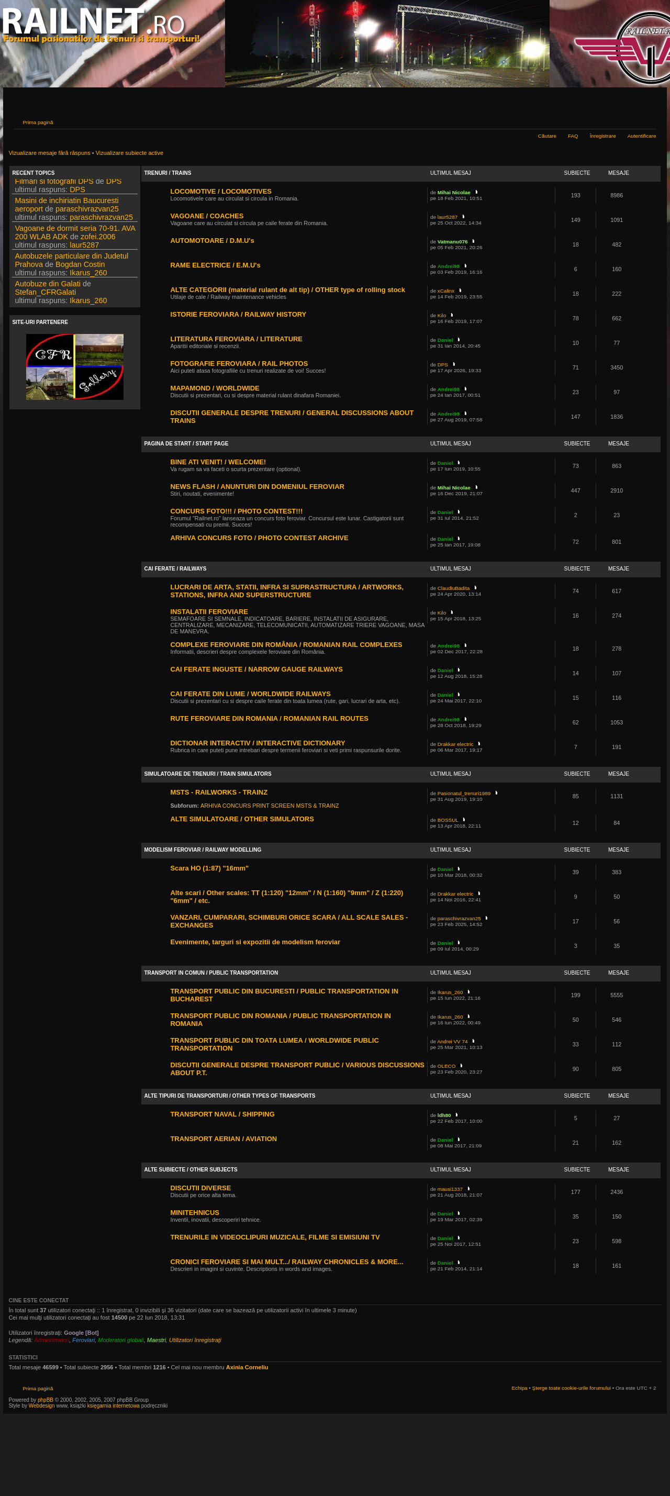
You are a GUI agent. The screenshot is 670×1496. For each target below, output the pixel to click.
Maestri (156, 1340)
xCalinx (446, 291)
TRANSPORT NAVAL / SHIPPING (222, 1114)
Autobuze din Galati (48, 287)
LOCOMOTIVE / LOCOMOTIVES (221, 191)
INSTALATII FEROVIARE (209, 612)
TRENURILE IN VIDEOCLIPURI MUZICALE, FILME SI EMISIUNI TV (274, 1237)
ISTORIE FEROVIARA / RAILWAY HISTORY (238, 314)
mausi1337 (450, 1189)
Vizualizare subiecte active (129, 153)
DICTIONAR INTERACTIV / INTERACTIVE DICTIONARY (257, 743)
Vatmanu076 (453, 241)
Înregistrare (603, 136)
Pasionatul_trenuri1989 (464, 793)
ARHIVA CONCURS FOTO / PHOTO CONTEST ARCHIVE (259, 538)
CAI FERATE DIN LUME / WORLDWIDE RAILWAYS (250, 694)
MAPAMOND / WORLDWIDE (214, 388)
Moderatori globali (120, 1340)
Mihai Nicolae (454, 192)
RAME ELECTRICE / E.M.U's (215, 265)
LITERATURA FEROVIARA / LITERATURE (236, 339)
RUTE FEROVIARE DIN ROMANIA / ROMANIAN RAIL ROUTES (269, 718)
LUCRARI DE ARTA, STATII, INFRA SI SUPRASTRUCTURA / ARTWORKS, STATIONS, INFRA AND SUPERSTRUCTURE (287, 591)
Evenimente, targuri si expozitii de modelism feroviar (255, 942)
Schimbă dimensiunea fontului (648, 121)
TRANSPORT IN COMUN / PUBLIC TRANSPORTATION (211, 973)
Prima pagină (38, 122)
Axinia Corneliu (247, 1367)
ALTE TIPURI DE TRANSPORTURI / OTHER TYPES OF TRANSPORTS (229, 1096)
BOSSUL (448, 820)
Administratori (51, 1340)
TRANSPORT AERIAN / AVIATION (223, 1139)
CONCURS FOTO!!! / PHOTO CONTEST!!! (236, 511)
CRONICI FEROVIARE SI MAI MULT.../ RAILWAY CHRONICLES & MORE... (286, 1262)
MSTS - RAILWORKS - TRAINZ (218, 792)
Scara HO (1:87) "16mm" (209, 868)
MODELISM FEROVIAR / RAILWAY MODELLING (202, 850)
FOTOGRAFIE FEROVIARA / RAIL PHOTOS (239, 363)
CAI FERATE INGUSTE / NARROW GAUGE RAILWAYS (256, 669)
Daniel (445, 340)
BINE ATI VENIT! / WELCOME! (218, 462)
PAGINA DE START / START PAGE (186, 443)
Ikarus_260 (88, 276)
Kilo (442, 315)
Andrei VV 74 (452, 1041)
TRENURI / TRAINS (167, 173)
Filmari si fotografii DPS (54, 184)
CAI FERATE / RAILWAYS (175, 569)
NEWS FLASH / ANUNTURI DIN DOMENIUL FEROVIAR (257, 486)
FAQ (573, 136)
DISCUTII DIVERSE (200, 1188)
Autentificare (642, 136)
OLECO (447, 1066)
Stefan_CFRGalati (45, 295)
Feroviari (83, 1340)
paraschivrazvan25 (87, 212)
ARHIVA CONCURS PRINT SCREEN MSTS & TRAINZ (269, 805)
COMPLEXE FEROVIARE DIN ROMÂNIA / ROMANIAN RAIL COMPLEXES (286, 645)
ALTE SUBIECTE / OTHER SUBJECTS (190, 1170)
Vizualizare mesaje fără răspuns (49, 153)
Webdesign (43, 1406)
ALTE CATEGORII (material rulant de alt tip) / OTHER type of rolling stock (287, 290)
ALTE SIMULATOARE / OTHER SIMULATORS (242, 819)
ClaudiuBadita (454, 588)
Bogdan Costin (80, 267)
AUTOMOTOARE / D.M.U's (212, 240)
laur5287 (84, 248)
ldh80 (444, 1115)
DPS (114, 184)
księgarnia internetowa (113, 1406)
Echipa (519, 1388)
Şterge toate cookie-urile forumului (571, 1388)
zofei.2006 (98, 240)
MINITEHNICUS (194, 1212)
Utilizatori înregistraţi (195, 1340)
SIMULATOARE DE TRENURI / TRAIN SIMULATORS (207, 774)
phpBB (45, 1400)
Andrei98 (449, 266)
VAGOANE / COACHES (206, 216)
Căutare (547, 136)
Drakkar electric (456, 744)
